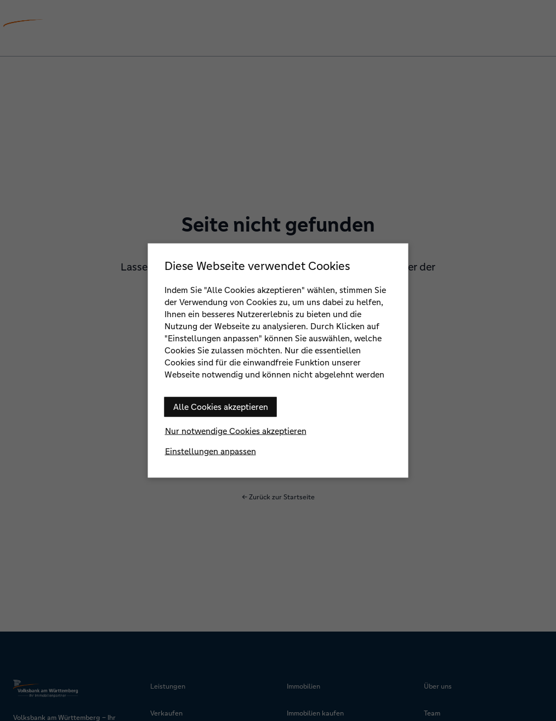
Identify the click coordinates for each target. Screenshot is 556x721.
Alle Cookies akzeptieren (220, 407)
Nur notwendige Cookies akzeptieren (236, 431)
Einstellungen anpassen (210, 451)
